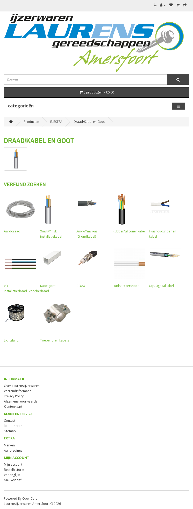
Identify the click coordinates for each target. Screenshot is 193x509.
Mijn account (13, 464)
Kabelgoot (55, 267)
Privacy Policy (14, 396)
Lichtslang (19, 322)
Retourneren (13, 426)
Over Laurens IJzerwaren (22, 386)
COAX (92, 267)
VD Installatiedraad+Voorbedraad (26, 270)
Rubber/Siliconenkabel (129, 212)
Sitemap (10, 431)
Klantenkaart (13, 406)
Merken (9, 445)
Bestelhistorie (14, 469)
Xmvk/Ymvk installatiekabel (55, 215)
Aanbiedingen (14, 450)
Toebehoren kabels (55, 322)
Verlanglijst (12, 475)
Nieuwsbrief (13, 480)
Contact (9, 420)
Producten (31, 121)
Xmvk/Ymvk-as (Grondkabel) (92, 215)
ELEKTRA (56, 121)
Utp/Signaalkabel (164, 267)
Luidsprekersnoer (128, 267)
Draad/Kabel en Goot (89, 121)
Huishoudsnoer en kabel (164, 215)
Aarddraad (19, 212)
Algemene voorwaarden (21, 401)
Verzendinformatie (17, 391)
